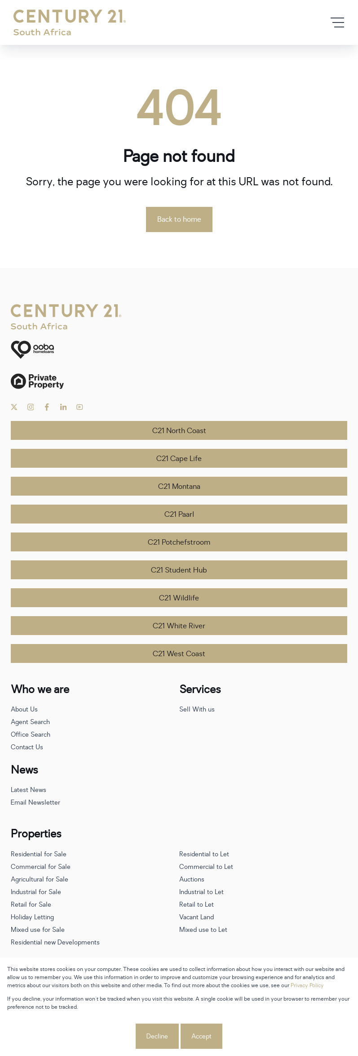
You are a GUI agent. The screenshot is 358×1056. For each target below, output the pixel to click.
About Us (24, 709)
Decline (157, 1036)
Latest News (28, 790)
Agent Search (30, 722)
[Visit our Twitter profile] (14, 407)
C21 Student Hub (179, 570)
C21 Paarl (179, 514)
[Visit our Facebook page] (47, 407)
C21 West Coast (179, 654)
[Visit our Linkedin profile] (63, 407)
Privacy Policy (307, 985)
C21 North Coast (179, 431)
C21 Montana (179, 487)
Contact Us (27, 747)
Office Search (30, 734)
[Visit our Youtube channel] (79, 407)
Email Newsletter (35, 802)
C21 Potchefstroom (179, 542)
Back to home (179, 219)
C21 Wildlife (179, 598)
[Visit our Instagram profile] (30, 407)
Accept (201, 1036)
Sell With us (197, 709)
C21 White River (179, 626)
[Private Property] (179, 381)
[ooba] (179, 349)
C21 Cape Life (179, 459)
